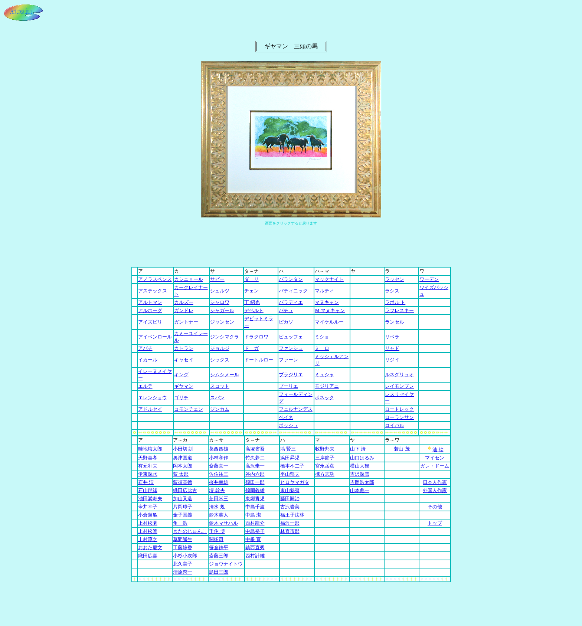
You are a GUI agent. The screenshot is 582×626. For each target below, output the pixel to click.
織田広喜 (147, 555)
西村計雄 (255, 555)
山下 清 (358, 449)
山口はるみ (362, 458)
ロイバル (394, 425)
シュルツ (219, 291)
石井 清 (146, 482)
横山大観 (359, 466)
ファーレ (288, 360)
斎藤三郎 (218, 555)
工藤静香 (182, 547)
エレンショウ (152, 397)
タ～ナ (251, 271)
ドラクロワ (256, 337)
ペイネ (286, 417)
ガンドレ (183, 310)
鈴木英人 (218, 515)
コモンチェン (188, 409)
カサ (216, 440)
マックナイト (329, 279)
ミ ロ (322, 348)
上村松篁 (147, 531)
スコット (219, 386)
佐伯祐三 (218, 474)
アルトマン (150, 302)
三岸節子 (324, 458)
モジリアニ (327, 386)
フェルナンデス (296, 409)
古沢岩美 (290, 506)
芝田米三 (218, 498)
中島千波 (255, 506)
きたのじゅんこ (190, 531)
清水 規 (217, 506)
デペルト (254, 310)
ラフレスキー (399, 310)
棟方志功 (324, 474)
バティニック (293, 291)
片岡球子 (182, 506)
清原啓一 (182, 572)
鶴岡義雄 (255, 490)
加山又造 (182, 498)
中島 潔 (253, 515)
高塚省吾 (255, 449)
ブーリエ (288, 386)
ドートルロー (258, 360)
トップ (435, 523)
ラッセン (394, 279)
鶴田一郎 (255, 482)
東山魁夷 (290, 490)
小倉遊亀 (147, 515)
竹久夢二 (255, 458)
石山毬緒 (147, 490)
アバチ (145, 348)
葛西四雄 (218, 449)
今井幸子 (147, 506)
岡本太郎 (182, 466)
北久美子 (182, 564)
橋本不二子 (292, 466)
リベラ (392, 337)
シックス (219, 360)
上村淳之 (147, 539)
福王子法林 (292, 515)
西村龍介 (255, 523)
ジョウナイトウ (226, 564)
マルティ (324, 291)
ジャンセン (222, 322)
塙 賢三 (288, 449)
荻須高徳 (182, 482)
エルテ (145, 386)
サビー (217, 279)
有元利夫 (147, 466)
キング (181, 374)
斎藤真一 (218, 466)
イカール (147, 360)
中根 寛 (253, 539)
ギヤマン (183, 386)
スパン (217, 397)
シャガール (222, 310)
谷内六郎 (255, 474)
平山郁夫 (290, 474)
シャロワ (219, 302)
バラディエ (291, 302)
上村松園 (147, 523)
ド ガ (251, 348)
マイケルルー (329, 322)
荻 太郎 (181, 474)
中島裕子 (255, 531)
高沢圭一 (255, 466)
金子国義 (182, 515)
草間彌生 (182, 539)
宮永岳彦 (324, 466)
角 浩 (180, 523)
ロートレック (399, 409)
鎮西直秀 (255, 547)
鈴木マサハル (223, 523)
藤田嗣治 (290, 498)
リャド (392, 348)
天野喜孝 (147, 458)
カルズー (183, 302)
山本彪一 (359, 490)
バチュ (286, 310)
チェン (251, 291)
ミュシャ (324, 374)
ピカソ (286, 322)
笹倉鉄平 (218, 547)
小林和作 (218, 458)
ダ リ (251, 279)
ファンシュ (291, 348)
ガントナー (186, 322)
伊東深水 (147, 474)
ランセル (394, 322)
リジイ (392, 360)
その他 (435, 506)
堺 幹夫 (217, 490)
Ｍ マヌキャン (330, 310)
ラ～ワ (392, 440)
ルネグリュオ (399, 374)
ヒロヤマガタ (294, 482)
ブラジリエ (291, 374)
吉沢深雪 (359, 474)
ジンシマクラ (224, 337)
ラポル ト (395, 302)
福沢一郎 (290, 523)
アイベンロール (155, 337)
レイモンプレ (399, 386)
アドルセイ (150, 409)
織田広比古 (185, 490)
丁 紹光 (252, 302)
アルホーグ (150, 310)
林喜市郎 (290, 531)
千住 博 (217, 531)
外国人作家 (435, 490)
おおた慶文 (150, 547)
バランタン (291, 279)
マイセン (434, 458)
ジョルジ (219, 348)
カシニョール (188, 279)
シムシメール (224, 374)
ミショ (322, 337)
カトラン (183, 348)
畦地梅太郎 (150, 449)
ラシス (392, 291)
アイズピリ (150, 322)
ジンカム (219, 409)
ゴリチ (181, 397)
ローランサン (399, 417)
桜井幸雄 (218, 482)
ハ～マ (322, 271)
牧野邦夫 (324, 449)
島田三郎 (218, 572)
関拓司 (216, 539)
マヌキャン (327, 302)
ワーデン (429, 279)
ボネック (324, 397)
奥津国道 (182, 458)
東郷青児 (255, 498)
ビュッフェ (291, 337)
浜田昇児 (290, 458)
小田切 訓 (183, 449)
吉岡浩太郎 (362, 482)
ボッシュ (288, 425)
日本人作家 (435, 482)
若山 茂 (401, 449)
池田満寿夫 (150, 498)
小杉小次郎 (185, 555)
